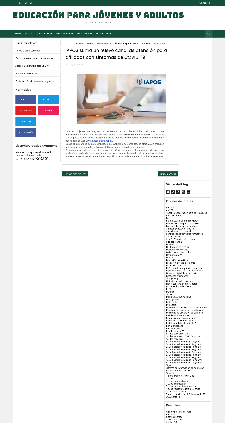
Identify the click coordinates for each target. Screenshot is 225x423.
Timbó (166, 239)
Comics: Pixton (170, 286)
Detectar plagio (171, 291)
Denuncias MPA (171, 116)
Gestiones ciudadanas (174, 137)
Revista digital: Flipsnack (175, 352)
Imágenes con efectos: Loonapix (180, 309)
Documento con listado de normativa (37, 60)
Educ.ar (167, 119)
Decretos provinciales (174, 111)
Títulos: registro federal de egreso (180, 250)
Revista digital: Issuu (173, 354)
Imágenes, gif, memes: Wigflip (178, 312)
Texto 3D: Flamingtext (174, 357)
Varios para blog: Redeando (177, 359)
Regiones (85, 35)
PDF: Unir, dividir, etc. (174, 344)
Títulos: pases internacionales (178, 247)
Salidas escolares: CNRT (175, 195)
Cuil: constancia (171, 103)
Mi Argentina (169, 161)
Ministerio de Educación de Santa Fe (181, 174)
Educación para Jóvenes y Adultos (100, 15)
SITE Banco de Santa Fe (175, 232)
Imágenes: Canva (172, 317)
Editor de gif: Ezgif (172, 299)
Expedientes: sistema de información (182, 132)
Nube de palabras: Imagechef (178, 338)
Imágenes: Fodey (172, 320)
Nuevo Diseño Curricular (30, 52)
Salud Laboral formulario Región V (180, 216)
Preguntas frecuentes (29, 75)
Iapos (31, 35)
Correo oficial (170, 98)
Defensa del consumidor (175, 113)
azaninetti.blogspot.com (30, 154)
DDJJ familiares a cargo (175, 108)
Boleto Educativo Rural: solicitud (179, 82)
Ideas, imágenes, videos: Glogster (180, 307)
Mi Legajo (168, 166)
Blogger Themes (68, 418)
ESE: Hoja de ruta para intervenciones (182, 129)
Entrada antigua (149, 190)
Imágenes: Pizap (171, 323)
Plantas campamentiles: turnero (179, 179)
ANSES (166, 71)
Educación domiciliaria (174, 121)
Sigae (166, 226)
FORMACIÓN (65, 35)
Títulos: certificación (173, 245)
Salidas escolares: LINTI (175, 200)
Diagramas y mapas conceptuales (180, 294)
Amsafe (167, 69)
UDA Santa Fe (170, 258)
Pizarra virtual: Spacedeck (176, 346)
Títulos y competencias (175, 242)
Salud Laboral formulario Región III (181, 208)
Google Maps (170, 140)
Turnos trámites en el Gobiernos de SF (182, 255)
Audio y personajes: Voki (175, 273)
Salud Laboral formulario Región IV (181, 210)
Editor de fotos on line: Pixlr (177, 296)
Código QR (168, 283)
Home (20, 35)
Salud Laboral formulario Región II (180, 205)
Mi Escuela (168, 163)
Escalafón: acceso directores (177, 124)
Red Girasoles (170, 190)
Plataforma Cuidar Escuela (176, 182)
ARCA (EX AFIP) (171, 77)
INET (165, 150)
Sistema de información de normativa (182, 229)
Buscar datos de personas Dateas (180, 84)
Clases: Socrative (171, 281)
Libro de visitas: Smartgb (175, 328)
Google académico (172, 304)
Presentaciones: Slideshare (176, 349)
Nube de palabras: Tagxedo (177, 341)
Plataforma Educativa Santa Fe (179, 184)
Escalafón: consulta (173, 126)
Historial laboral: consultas (176, 142)
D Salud (167, 105)
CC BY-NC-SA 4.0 (34, 160)
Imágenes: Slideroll (172, 325)
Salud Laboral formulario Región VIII (181, 224)
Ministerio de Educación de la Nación (182, 171)
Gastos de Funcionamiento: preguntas (37, 83)
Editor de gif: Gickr (172, 302)
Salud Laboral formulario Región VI (181, 218)
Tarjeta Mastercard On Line (177, 237)
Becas (166, 79)
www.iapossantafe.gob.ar (102, 156)
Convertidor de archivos (175, 289)
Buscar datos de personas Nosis (179, 87)
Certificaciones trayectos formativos (181, 95)
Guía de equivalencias (29, 44)
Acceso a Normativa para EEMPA (35, 67)
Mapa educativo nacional (176, 158)
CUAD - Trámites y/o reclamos (179, 100)
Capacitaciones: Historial (175, 92)
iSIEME (166, 155)
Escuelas (104, 35)
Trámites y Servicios (173, 253)
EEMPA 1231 (169, 374)
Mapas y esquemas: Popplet (177, 333)
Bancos (46, 35)
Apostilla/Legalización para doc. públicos (183, 74)
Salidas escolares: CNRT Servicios (180, 197)
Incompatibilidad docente (176, 147)
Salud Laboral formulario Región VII (181, 221)
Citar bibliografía (171, 278)
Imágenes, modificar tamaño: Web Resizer (184, 315)
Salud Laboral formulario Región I (180, 203)
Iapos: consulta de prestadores (179, 145)
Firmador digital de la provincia (178, 134)
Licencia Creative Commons (177, 330)
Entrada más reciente (78, 190)
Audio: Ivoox (169, 275)
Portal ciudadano (172, 187)
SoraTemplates (34, 418)
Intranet (167, 153)
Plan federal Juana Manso (176, 176)
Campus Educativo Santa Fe (177, 90)
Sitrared (167, 234)
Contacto (202, 2)
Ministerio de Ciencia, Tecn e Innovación (183, 169)
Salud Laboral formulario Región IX (181, 213)
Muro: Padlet (169, 336)
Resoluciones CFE (172, 192)
